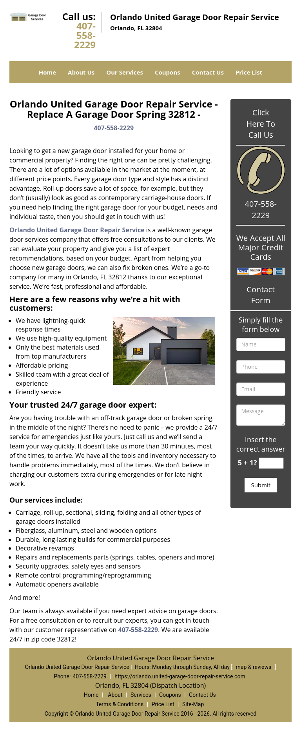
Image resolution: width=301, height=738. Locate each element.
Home (47, 72)
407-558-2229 (85, 35)
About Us (81, 72)
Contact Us (208, 72)
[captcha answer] (271, 463)
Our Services (124, 72)
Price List (249, 72)
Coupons (167, 72)
